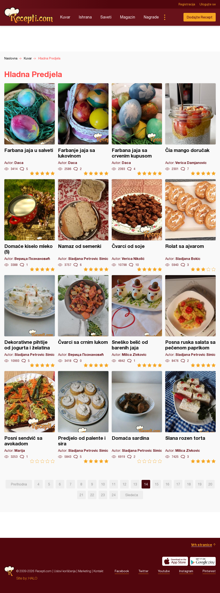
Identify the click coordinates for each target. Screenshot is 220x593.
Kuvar (65, 17)
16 (167, 484)
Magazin (127, 17)
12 (124, 484)
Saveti (106, 17)
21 (81, 495)
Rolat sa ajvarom (190, 225)
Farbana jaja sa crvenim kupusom (137, 129)
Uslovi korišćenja (65, 571)
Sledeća (131, 495)
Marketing (84, 571)
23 (103, 495)
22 (92, 495)
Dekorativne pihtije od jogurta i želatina (29, 321)
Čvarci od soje (137, 225)
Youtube (164, 571)
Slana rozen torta (190, 417)
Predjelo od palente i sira (83, 417)
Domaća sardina (137, 417)
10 (103, 484)
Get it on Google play (203, 561)
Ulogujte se (208, 4)
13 (135, 484)
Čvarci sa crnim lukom (83, 321)
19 (200, 484)
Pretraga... (173, 17)
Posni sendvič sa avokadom (29, 417)
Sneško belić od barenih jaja (137, 321)
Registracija (187, 4)
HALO (32, 578)
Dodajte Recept (199, 17)
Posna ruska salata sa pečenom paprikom (190, 321)
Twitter (143, 571)
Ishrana (85, 17)
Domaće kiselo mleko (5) (29, 225)
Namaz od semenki (83, 225)
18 (189, 484)
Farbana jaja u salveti (29, 129)
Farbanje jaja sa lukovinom (83, 129)
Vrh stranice (201, 545)
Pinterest (209, 571)
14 (146, 484)
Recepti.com (29, 15)
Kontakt (98, 571)
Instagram (186, 571)
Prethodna (19, 484)
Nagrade (151, 17)
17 (178, 484)
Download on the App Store (175, 561)
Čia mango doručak (190, 129)
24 (114, 495)
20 (210, 484)
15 (157, 484)
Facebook (122, 571)
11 (114, 484)
